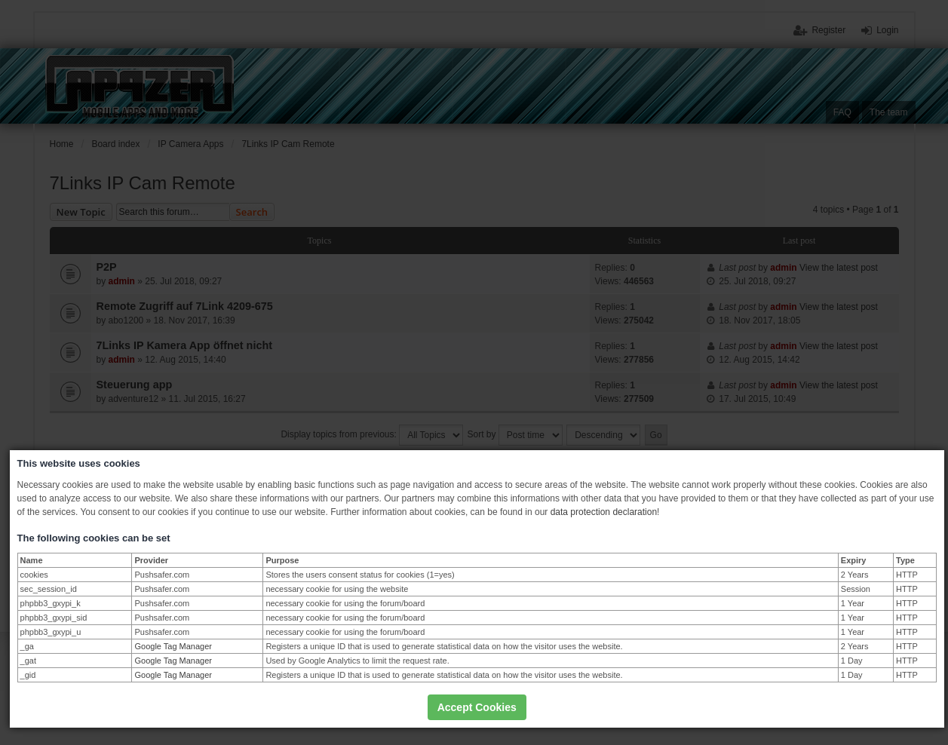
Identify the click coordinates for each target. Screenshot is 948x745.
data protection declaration (604, 512)
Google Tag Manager (173, 646)
